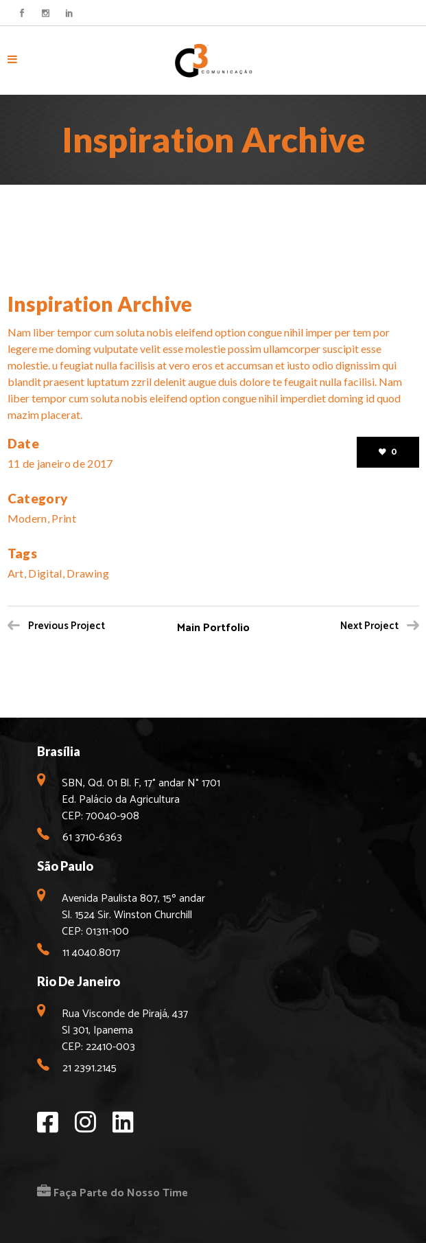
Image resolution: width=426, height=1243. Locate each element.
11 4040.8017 (91, 953)
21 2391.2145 (89, 1068)
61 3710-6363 (92, 837)
